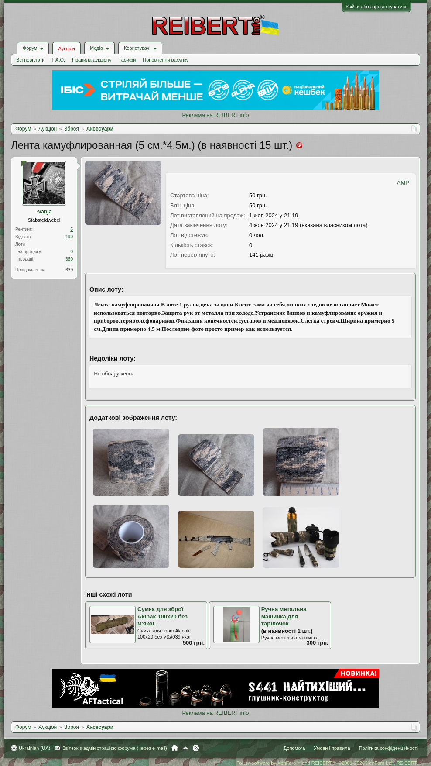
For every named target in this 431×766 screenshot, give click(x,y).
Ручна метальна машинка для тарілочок (284, 616)
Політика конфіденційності (388, 748)
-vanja (44, 212)
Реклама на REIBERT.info (215, 115)
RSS (196, 748)
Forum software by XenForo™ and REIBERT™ (327, 763)
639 (69, 270)
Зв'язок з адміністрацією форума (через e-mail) (114, 748)
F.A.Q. (58, 59)
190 (69, 236)
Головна (174, 748)
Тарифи (127, 59)
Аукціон (66, 48)
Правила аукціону (91, 59)
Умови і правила (332, 748)
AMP (403, 182)
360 (69, 259)
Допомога (294, 748)
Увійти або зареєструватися (376, 6)
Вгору (185, 748)
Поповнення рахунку (165, 59)
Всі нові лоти (30, 59)
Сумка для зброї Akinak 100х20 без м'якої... (162, 616)
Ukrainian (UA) (34, 748)
